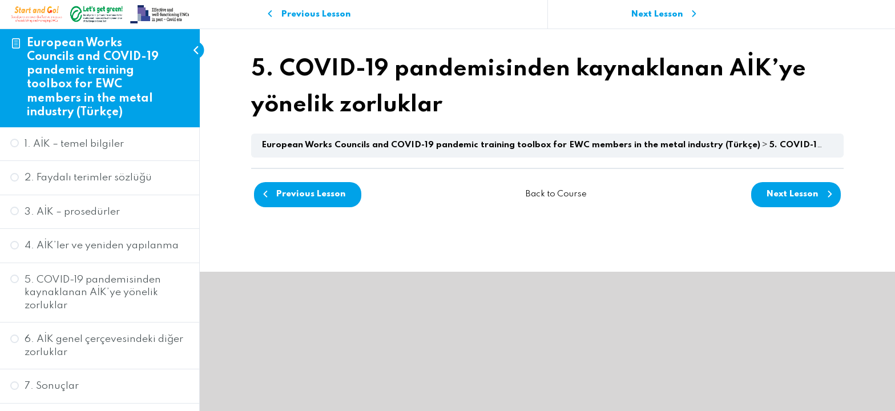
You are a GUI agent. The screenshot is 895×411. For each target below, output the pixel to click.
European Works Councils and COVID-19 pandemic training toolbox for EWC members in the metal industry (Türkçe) (510, 145)
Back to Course (556, 194)
